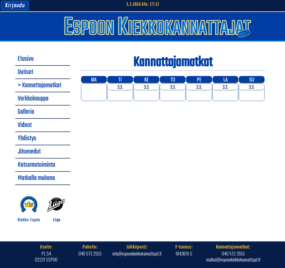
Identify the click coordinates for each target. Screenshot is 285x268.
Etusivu (26, 59)
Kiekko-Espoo (29, 209)
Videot (25, 125)
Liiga (56, 209)
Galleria (26, 112)
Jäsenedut (29, 152)
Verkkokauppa (33, 98)
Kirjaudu (15, 5)
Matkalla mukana (36, 178)
